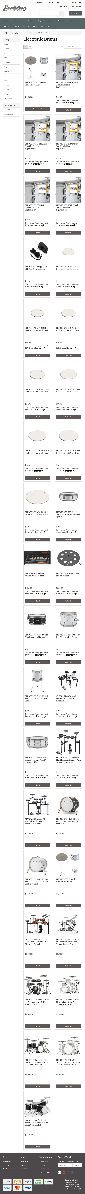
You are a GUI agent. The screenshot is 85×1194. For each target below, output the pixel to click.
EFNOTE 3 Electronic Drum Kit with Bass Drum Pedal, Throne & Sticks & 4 (67, 941)
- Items (75, 13)
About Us (40, 2)
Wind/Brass (46, 26)
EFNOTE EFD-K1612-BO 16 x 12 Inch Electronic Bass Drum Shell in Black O (68, 821)
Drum (14, 21)
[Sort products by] (73, 47)
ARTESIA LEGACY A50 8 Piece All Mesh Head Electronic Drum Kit (35, 821)
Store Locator (76, 7)
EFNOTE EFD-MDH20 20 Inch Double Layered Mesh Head (36, 514)
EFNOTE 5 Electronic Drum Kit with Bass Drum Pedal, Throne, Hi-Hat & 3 (67, 1002)
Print (6, 26)
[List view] (30, 47)
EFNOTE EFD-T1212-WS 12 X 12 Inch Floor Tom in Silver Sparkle (36, 698)
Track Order (7, 1165)
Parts (70, 21)
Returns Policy (9, 114)
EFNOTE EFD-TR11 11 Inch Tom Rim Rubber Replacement (67, 84)
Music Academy (53, 2)
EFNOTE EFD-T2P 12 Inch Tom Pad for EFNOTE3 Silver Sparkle (68, 514)
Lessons (49, 21)
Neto (80, 1191)
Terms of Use (44, 1162)
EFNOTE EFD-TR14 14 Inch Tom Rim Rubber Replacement (36, 207)
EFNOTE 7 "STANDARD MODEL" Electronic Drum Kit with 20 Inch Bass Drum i (68, 1062)
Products (66, 2)
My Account (77, 2)
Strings (25, 26)
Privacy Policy (44, 1165)
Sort (61, 47)
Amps (6, 21)
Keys (40, 21)
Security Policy (45, 1172)
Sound (16, 26)
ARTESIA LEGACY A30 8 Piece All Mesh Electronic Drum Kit (66, 698)
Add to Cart (37, 109)
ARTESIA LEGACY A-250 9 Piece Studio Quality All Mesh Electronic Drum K (37, 941)
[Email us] (59, 1172)
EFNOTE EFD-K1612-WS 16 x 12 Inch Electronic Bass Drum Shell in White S (37, 881)
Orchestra (60, 21)
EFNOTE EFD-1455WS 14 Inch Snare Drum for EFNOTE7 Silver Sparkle (37, 760)
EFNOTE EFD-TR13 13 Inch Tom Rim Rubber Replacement (67, 146)
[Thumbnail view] (25, 47)
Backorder (68, 110)
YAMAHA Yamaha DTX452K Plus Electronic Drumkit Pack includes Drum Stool (68, 760)
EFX (23, 21)
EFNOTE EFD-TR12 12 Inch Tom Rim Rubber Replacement (36, 146)
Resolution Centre (9, 1169)
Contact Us (63, 7)
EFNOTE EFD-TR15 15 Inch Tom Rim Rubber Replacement (67, 207)
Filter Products (11, 33)
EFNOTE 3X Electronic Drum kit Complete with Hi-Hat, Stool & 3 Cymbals (37, 1002)
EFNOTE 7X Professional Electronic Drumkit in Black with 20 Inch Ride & (36, 1122)
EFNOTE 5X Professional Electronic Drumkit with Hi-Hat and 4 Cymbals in (36, 1062)
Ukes (34, 26)
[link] (64, 1172)
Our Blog (24, 1165)
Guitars (31, 21)
